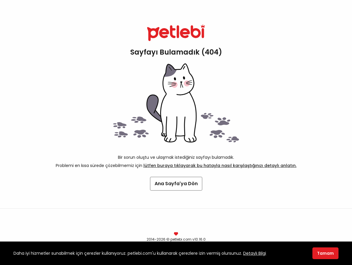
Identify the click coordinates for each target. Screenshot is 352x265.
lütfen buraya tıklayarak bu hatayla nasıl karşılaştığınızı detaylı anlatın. (220, 165)
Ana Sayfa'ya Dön (176, 183)
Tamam (325, 253)
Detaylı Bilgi (254, 253)
